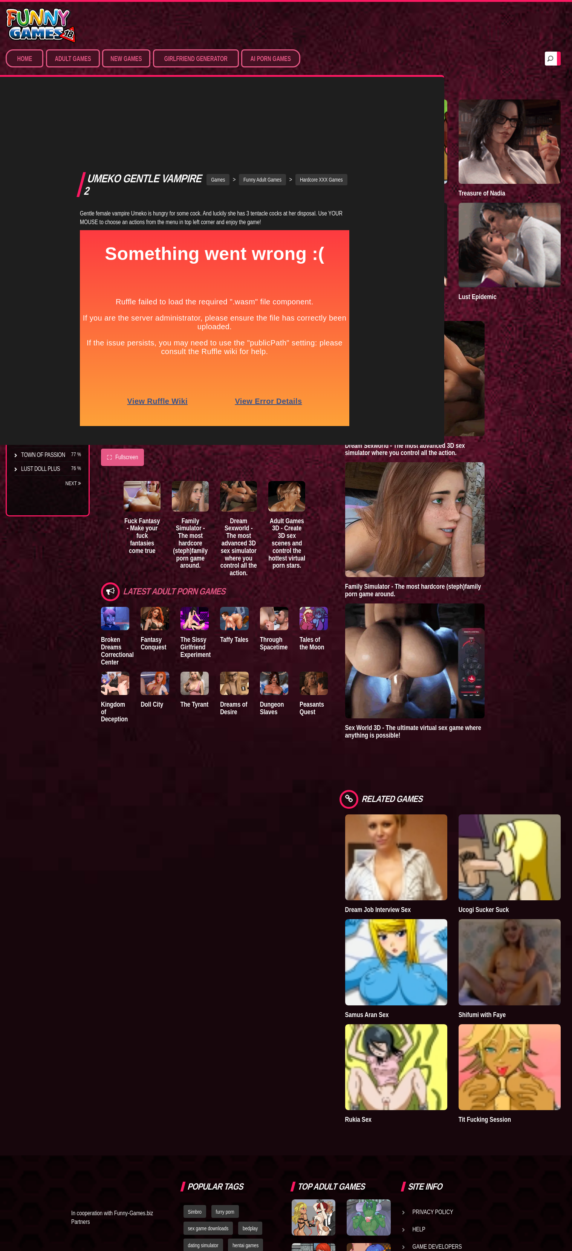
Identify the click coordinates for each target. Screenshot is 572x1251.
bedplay (250, 1062)
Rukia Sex (437, 953)
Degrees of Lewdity (47, 309)
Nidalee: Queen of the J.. (46, 437)
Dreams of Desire (44, 420)
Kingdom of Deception (116, 637)
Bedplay (32, 379)
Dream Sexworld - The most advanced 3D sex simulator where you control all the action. (287, 473)
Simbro (195, 1045)
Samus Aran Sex (446, 882)
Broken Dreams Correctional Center (121, 572)
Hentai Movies (39, 228)
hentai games (245, 1079)
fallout (194, 1096)
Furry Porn (36, 200)
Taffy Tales (274, 565)
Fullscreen (122, 381)
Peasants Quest (378, 637)
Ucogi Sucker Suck (523, 803)
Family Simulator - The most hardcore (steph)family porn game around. (222, 469)
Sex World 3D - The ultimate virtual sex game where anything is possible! (492, 658)
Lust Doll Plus (40, 468)
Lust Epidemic (517, 231)
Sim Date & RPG (40, 144)
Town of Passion (43, 454)
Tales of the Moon (381, 569)
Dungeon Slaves (325, 637)
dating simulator (203, 1079)
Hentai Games (38, 172)
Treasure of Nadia (521, 160)
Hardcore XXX (40, 186)
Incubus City (37, 337)
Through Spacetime (327, 569)
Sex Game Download (48, 214)
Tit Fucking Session (524, 953)
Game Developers (437, 1080)
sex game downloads (208, 1062)
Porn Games (37, 130)
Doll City (165, 633)
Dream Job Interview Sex (451, 806)
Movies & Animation (45, 158)
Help (419, 1062)
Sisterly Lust (39, 406)
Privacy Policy (433, 1045)
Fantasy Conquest (167, 569)
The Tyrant (35, 365)
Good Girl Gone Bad (47, 351)
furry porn (225, 1045)
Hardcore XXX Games (361, 103)
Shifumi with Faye (522, 882)
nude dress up (202, 1113)
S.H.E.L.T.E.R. (36, 393)
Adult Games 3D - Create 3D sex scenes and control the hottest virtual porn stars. (352, 473)
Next (73, 483)
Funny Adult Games (302, 103)
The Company (38, 323)
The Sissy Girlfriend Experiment (222, 572)
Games (258, 103)
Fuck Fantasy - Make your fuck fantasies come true (156, 465)
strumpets (223, 1096)
